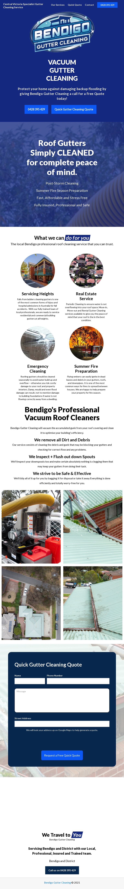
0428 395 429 (107, 5)
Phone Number (55, 675)
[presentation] (62, 739)
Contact (89, 4)
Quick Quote (75, 4)
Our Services (58, 4)
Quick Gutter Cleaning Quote (74, 109)
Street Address (23, 718)
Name (18, 675)
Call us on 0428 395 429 (62, 870)
